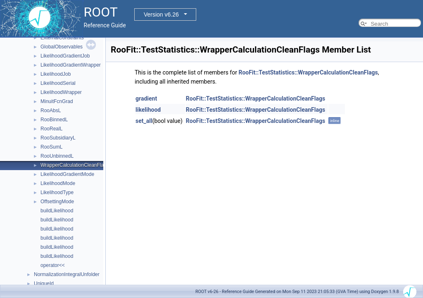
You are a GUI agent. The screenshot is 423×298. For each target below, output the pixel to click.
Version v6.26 (161, 14)
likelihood (148, 109)
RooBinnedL (54, 120)
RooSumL (51, 147)
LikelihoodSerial (58, 83)
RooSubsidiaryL (58, 138)
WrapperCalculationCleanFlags (74, 165)
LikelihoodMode (57, 183)
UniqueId (44, 283)
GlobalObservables (61, 47)
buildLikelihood (56, 211)
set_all (143, 121)
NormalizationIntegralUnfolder (67, 274)
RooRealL (51, 129)
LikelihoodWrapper (61, 92)
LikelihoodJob (55, 74)
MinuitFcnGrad (56, 101)
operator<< (52, 265)
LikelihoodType (57, 192)
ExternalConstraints (62, 38)
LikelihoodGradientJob (65, 56)
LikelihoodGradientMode (67, 174)
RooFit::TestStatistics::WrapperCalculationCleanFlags (308, 72)
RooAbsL (50, 110)
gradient (146, 98)
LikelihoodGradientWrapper (70, 65)
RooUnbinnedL (57, 156)
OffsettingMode (57, 201)
